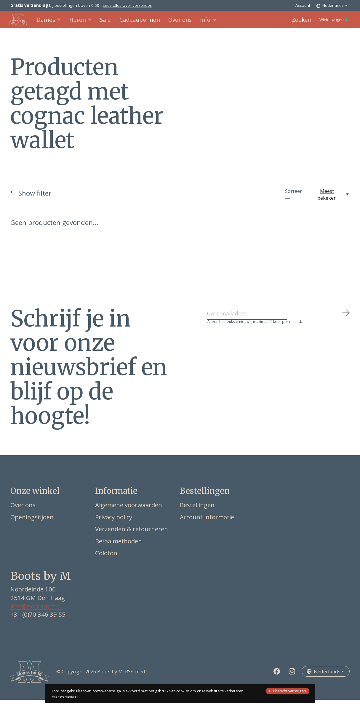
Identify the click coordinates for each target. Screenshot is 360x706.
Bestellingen (197, 511)
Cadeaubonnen (136, 22)
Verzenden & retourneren (131, 535)
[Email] (278, 322)
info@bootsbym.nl (36, 612)
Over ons (173, 22)
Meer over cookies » (65, 697)
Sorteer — (293, 200)
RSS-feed (135, 677)
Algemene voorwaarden (128, 511)
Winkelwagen (329, 22)
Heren (81, 22)
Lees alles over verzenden (127, 5)
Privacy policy (113, 523)
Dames (51, 22)
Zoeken (290, 22)
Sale (105, 22)
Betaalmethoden (118, 547)
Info (200, 22)
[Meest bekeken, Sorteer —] (330, 200)
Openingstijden (32, 523)
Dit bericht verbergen (287, 690)
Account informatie (207, 523)
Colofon (106, 559)
